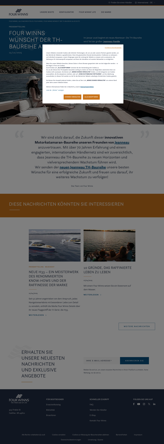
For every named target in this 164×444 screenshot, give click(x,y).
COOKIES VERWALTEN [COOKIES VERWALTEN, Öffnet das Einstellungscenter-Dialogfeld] (72, 97)
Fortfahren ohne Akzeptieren (113, 47)
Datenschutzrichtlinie (87, 87)
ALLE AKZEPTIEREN (91, 97)
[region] (82, 73)
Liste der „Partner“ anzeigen (55, 90)
